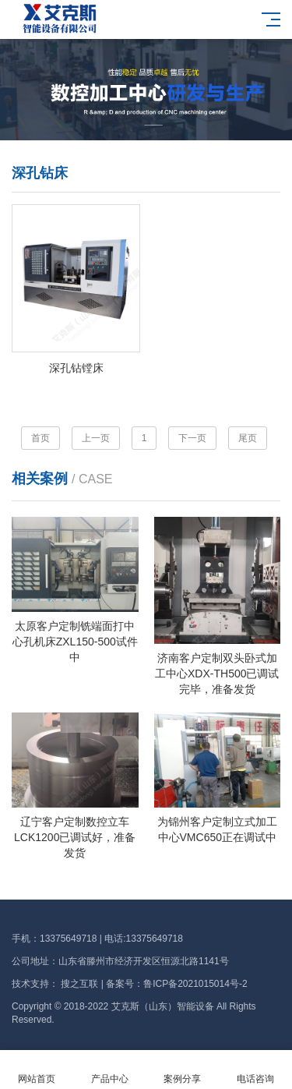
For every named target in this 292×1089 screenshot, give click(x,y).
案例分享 (183, 1069)
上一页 (96, 438)
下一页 (192, 438)
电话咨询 (255, 1069)
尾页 (247, 438)
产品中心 (109, 1069)
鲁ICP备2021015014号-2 (195, 983)
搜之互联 (79, 983)
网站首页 (36, 1069)
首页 (40, 438)
